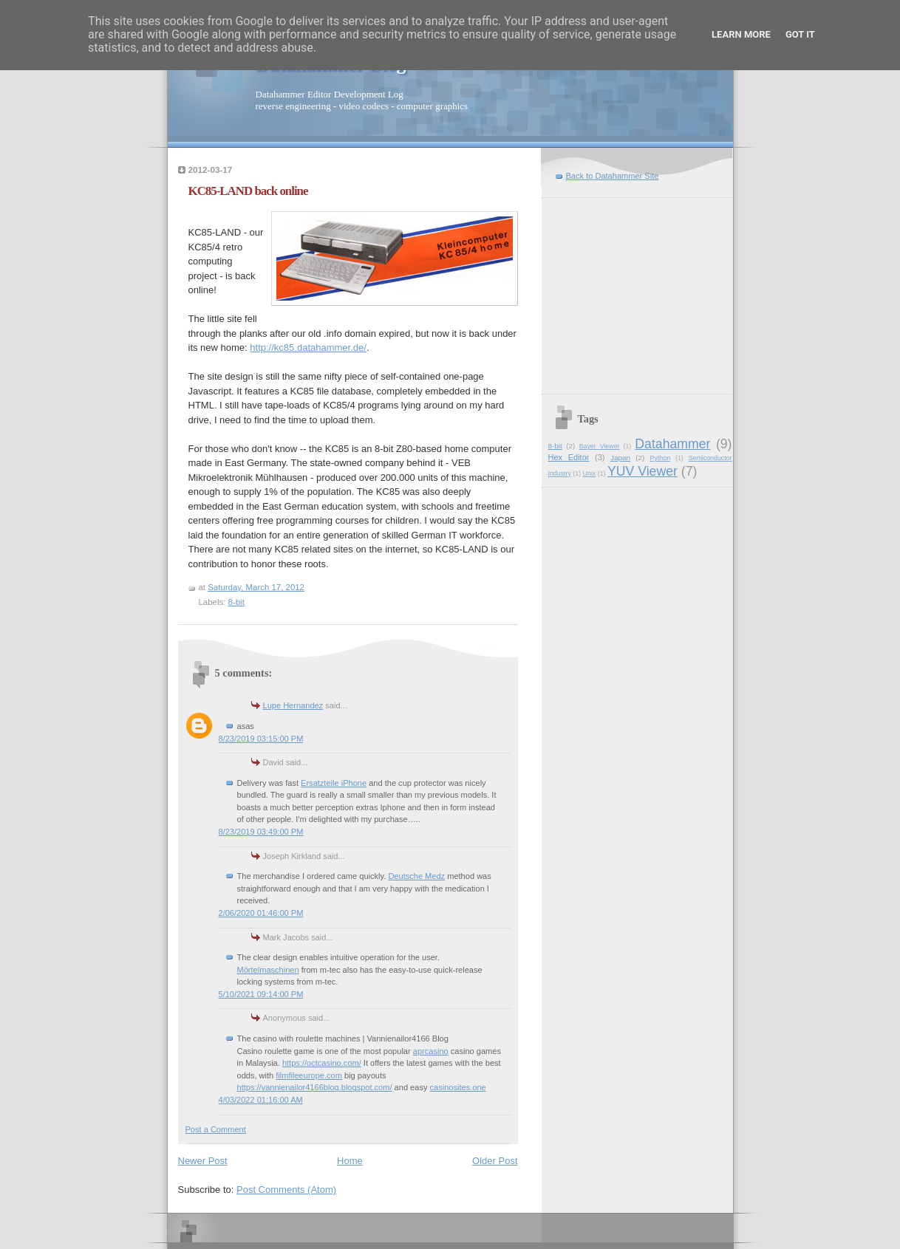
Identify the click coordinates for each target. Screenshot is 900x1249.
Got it (800, 34)
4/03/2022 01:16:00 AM (261, 1099)
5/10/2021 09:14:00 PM (261, 994)
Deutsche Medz (416, 876)
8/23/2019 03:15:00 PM (261, 738)
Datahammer (672, 444)
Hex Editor (569, 457)
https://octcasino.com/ (321, 1062)
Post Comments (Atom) (286, 1189)
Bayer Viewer (599, 446)
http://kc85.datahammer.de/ (308, 347)
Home (350, 1160)
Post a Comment (215, 1129)
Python (660, 458)
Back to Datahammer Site (612, 175)
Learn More (741, 34)
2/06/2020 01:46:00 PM (261, 912)
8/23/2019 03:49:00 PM (261, 831)
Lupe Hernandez (293, 705)
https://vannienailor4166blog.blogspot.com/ (314, 1087)
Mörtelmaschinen (268, 969)
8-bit (236, 602)
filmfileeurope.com (309, 1075)
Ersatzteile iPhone (334, 783)
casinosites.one (458, 1087)
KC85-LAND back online (248, 191)
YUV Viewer (642, 471)
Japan (620, 458)
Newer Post (203, 1160)
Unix (589, 473)
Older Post (494, 1160)
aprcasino (431, 1051)
